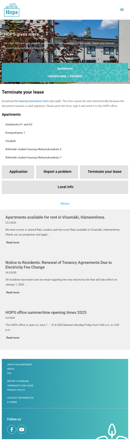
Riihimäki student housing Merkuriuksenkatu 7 (33, 157)
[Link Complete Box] (65, 230)
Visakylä (10, 141)
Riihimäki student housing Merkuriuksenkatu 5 (33, 149)
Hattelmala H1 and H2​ (18, 124)
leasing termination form (34, 101)
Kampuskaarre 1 (15, 132)
